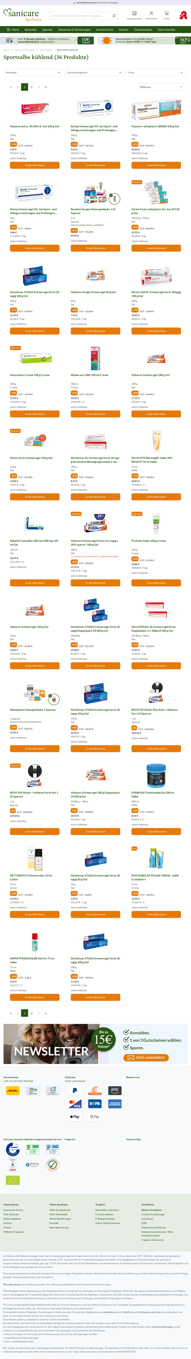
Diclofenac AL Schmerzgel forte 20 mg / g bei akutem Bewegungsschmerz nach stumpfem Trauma (95, 459)
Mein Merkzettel (58, 1214)
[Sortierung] (161, 87)
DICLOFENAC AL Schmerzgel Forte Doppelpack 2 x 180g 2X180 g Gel (153, 628)
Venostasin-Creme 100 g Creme (30, 375)
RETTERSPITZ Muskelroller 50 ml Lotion (31, 877)
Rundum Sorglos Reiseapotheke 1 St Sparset (93, 211)
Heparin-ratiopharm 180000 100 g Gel (155, 126)
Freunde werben (104, 1214)
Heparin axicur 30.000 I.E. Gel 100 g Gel (34, 126)
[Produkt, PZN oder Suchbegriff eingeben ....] (79, 16)
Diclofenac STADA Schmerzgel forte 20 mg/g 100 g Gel (95, 960)
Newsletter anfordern (107, 1209)
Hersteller (33, 72)
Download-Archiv (13, 1209)
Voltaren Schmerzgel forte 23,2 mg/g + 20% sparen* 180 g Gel (94, 542)
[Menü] (13, 29)
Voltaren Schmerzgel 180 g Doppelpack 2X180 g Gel (95, 794)
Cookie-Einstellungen (153, 1214)
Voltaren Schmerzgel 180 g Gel (150, 375)
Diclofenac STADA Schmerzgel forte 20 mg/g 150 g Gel (95, 711)
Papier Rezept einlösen (108, 1223)
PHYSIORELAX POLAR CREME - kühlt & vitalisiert (155, 877)
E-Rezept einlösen (105, 1218)
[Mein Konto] (151, 15)
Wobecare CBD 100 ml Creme (89, 375)
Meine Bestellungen (60, 1218)
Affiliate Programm (14, 1231)
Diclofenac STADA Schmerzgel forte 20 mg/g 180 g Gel (34, 293)
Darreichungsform (94, 72)
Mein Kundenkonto (60, 1209)
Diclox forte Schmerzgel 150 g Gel (31, 457)
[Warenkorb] (167, 15)
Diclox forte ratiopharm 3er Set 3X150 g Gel (155, 211)
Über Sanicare (11, 1214)
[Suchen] (114, 16)
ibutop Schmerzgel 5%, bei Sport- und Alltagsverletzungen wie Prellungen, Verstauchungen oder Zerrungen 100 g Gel (95, 128)
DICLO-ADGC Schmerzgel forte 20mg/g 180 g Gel (156, 293)
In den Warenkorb (35, 165)
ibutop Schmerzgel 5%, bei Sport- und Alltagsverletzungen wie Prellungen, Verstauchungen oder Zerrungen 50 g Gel (33, 211)
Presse (7, 1227)
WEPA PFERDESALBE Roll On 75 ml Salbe (32, 960)
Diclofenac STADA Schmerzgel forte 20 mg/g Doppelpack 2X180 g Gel (95, 628)
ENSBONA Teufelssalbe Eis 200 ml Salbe (152, 794)
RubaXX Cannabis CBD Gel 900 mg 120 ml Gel (34, 542)
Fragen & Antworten (152, 1239)
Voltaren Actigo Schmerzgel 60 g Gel (93, 292)
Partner (8, 1223)
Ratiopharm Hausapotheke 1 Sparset (33, 709)
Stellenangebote (12, 1218)
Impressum (147, 1218)
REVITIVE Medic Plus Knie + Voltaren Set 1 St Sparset (154, 711)
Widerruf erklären (151, 1209)
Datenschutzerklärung (153, 1227)
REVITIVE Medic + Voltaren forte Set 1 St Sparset (34, 794)
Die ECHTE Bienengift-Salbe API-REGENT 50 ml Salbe (152, 459)
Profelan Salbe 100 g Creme (148, 540)
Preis (156, 72)
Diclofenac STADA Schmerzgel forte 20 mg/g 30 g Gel (95, 877)
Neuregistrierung (59, 1227)
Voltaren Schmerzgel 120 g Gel (29, 626)
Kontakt (54, 1223)
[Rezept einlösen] (134, 15)
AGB (144, 1223)
